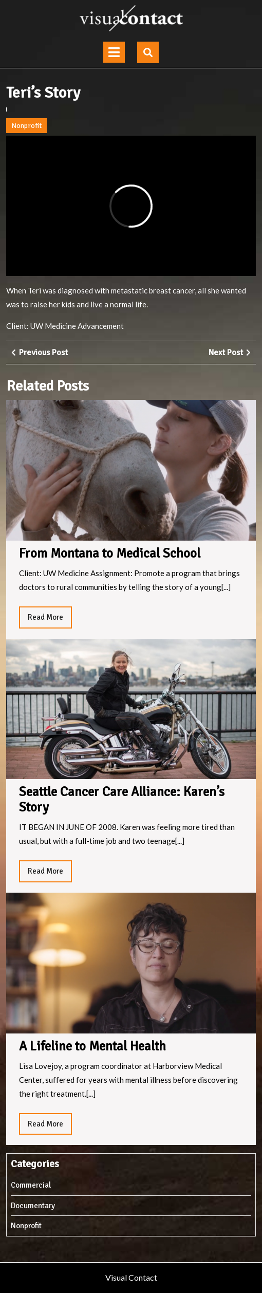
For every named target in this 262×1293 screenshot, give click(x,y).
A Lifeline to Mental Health (92, 1046)
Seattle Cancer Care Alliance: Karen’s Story (121, 799)
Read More (50, 620)
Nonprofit (26, 125)
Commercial (31, 1185)
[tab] (114, 52)
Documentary (33, 1205)
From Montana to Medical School (109, 553)
